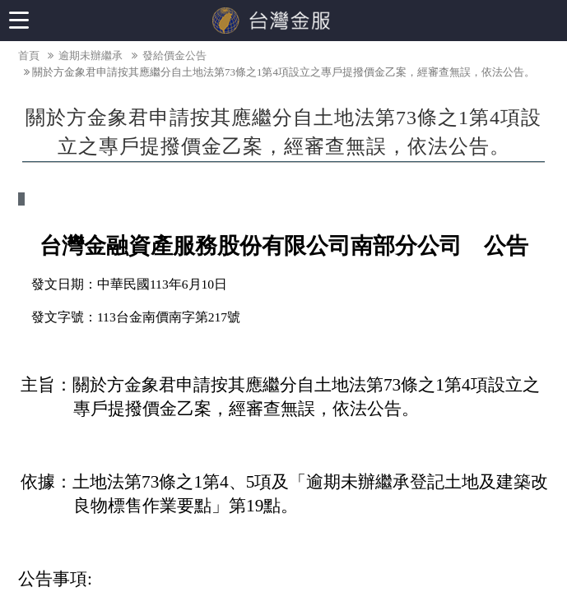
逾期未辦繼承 (84, 55)
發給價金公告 (168, 55)
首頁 (29, 55)
